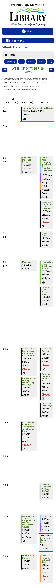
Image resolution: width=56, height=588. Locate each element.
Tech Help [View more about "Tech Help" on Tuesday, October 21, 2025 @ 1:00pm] (46, 351)
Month (31, 61)
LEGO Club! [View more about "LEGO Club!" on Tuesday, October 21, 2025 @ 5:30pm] (47, 516)
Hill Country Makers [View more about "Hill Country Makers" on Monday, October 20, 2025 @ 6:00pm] (28, 557)
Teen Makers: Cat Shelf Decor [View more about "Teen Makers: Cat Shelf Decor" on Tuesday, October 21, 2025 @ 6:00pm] (45, 559)
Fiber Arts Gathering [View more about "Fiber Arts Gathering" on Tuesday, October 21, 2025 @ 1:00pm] (46, 405)
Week (41, 61)
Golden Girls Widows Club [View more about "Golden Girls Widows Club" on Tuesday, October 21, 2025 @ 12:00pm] (45, 291)
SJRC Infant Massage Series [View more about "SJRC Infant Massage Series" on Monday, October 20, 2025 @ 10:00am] (28, 160)
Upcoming (10, 61)
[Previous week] (4, 70)
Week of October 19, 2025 (29, 70)
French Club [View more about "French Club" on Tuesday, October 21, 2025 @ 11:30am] (44, 234)
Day (50, 61)
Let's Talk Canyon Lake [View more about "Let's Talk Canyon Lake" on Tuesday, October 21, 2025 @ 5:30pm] (45, 540)
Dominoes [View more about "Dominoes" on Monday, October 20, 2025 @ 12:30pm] (27, 262)
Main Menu (15, 40)
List (21, 61)
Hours (31, 31)
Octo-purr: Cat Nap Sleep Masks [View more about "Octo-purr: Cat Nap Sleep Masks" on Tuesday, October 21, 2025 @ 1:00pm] (46, 377)
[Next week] (51, 70)
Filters (11, 54)
